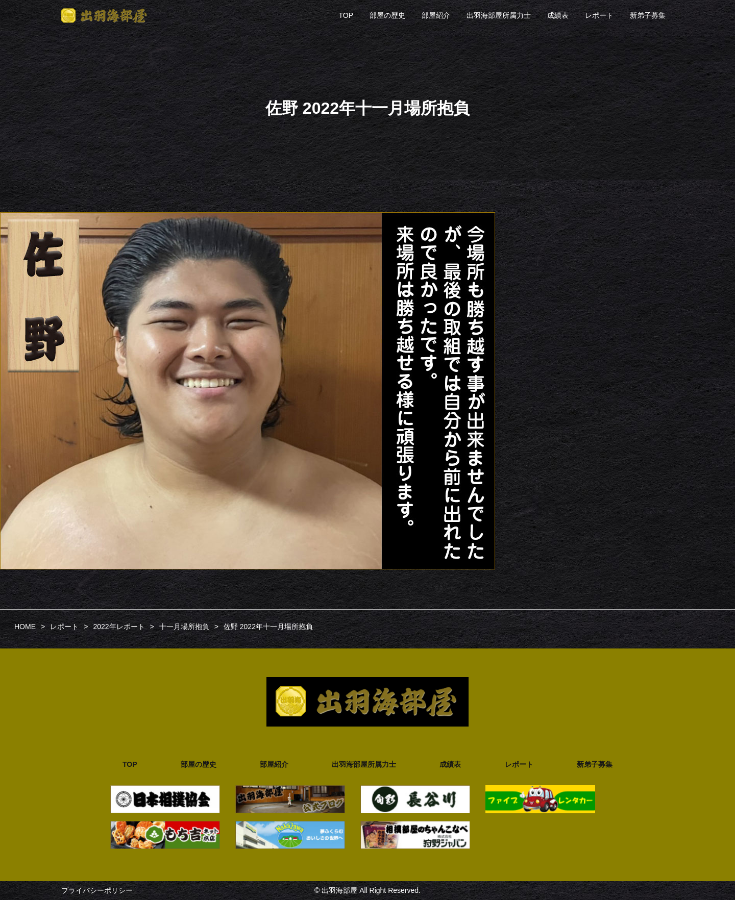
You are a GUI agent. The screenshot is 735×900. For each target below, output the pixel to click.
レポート (599, 15)
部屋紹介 (436, 15)
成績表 (558, 15)
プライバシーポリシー (97, 890)
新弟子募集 (648, 15)
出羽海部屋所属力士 (499, 15)
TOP (345, 15)
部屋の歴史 (387, 15)
